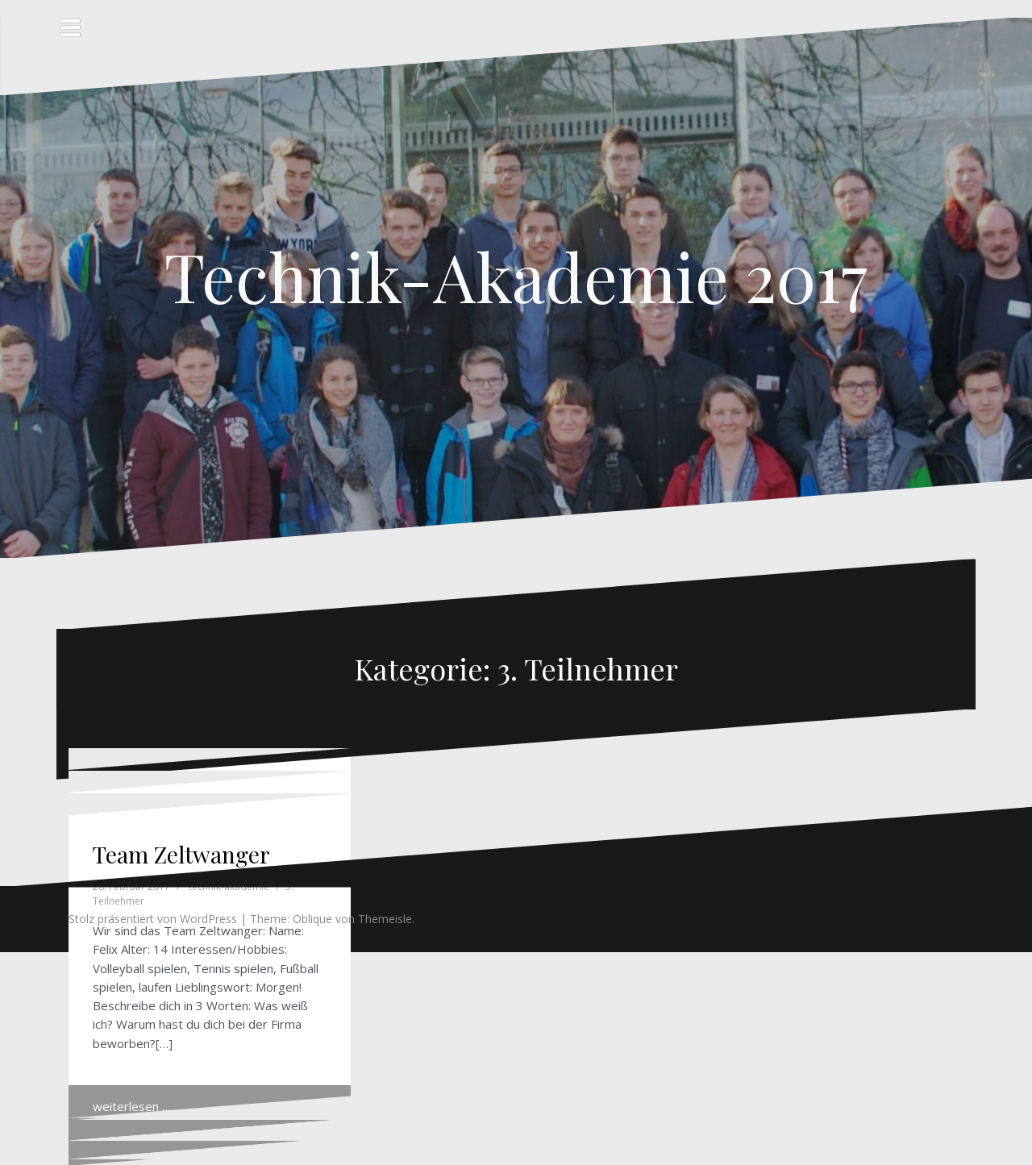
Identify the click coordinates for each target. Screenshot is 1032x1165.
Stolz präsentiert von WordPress (153, 918)
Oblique (312, 918)
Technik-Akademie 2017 (516, 275)
